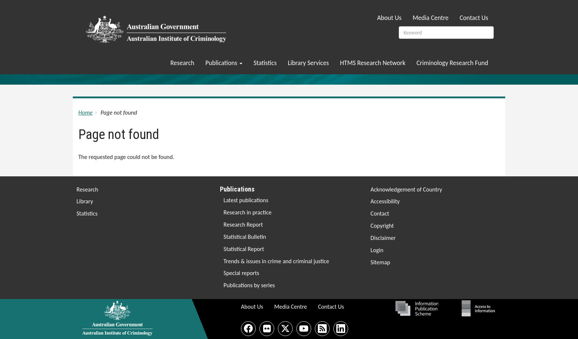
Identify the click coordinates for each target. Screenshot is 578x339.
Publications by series (249, 285)
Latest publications (246, 200)
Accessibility (385, 201)
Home (85, 112)
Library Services (308, 63)
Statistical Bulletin (245, 236)
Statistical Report (244, 248)
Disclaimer (383, 237)
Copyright (382, 225)
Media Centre (430, 18)
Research (182, 63)
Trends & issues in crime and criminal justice (276, 261)
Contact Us (474, 18)
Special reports (241, 273)
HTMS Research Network (372, 63)
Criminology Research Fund (452, 63)
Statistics (265, 63)
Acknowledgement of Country (406, 189)
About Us (389, 18)
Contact (380, 213)
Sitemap (380, 262)
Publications (223, 63)
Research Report (243, 224)
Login (377, 250)
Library (84, 201)
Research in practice (248, 212)
